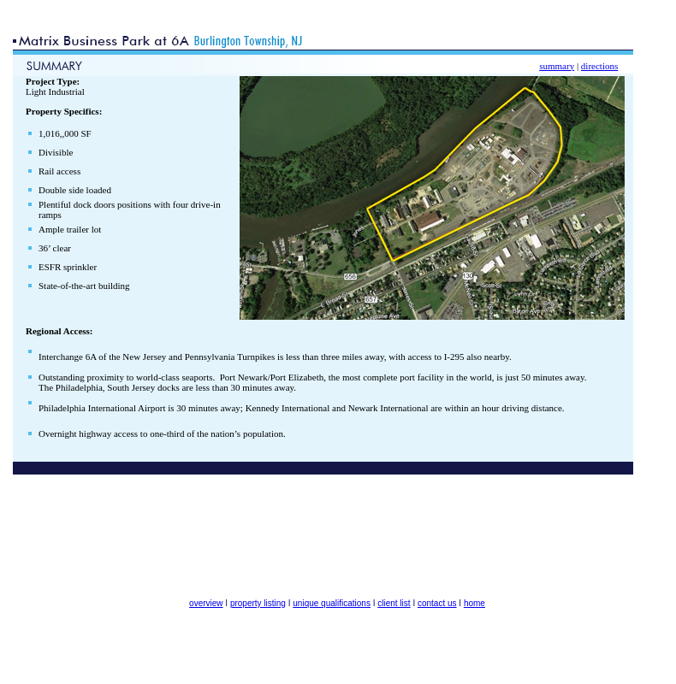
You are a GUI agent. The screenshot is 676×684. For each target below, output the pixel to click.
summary (556, 66)
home (474, 603)
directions (599, 66)
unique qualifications (332, 603)
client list (393, 603)
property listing (258, 603)
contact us (437, 603)
